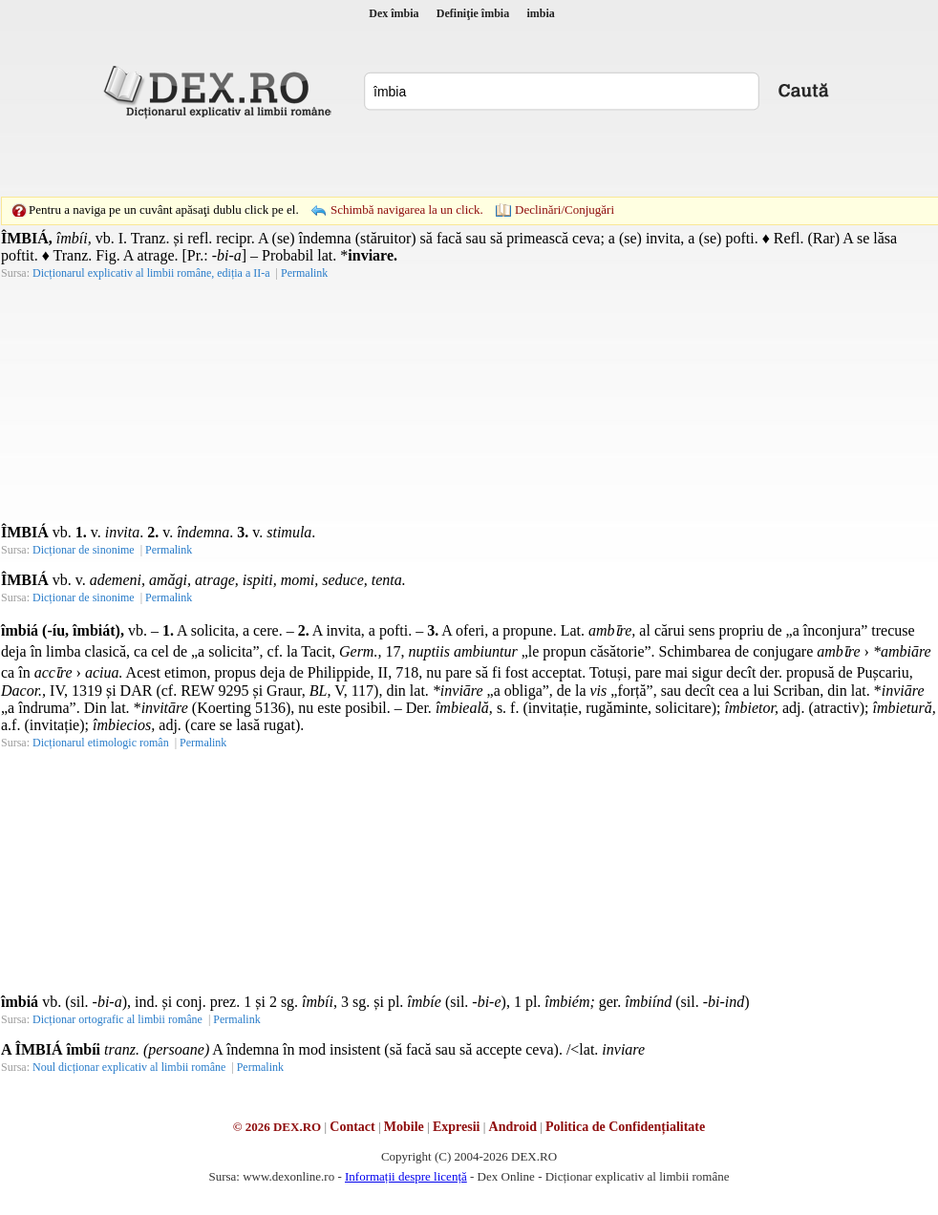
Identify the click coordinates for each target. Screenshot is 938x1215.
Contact (352, 1127)
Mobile (404, 1127)
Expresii (456, 1127)
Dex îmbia (393, 13)
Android (513, 1127)
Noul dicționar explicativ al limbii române (128, 1067)
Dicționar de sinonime (83, 549)
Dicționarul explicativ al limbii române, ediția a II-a (151, 273)
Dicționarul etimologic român (100, 742)
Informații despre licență (406, 1176)
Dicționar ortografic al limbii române (117, 1019)
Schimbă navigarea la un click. (406, 209)
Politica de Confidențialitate (625, 1127)
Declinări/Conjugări (564, 209)
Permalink (304, 273)
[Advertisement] (337, 157)
